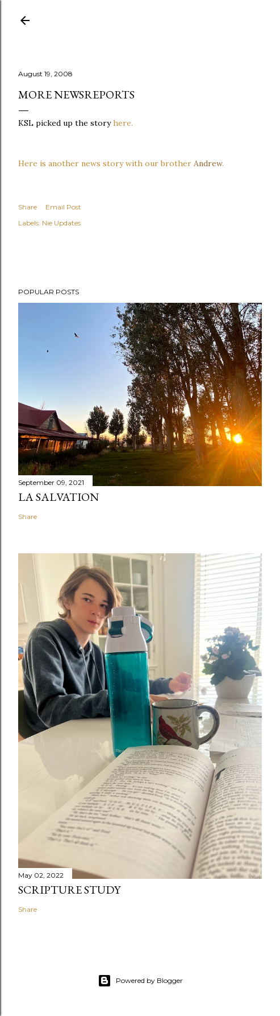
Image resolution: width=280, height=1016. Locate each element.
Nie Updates (61, 223)
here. (123, 123)
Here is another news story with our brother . (121, 163)
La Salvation (58, 497)
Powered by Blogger (140, 981)
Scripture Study (69, 889)
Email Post (63, 207)
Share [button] (27, 207)
